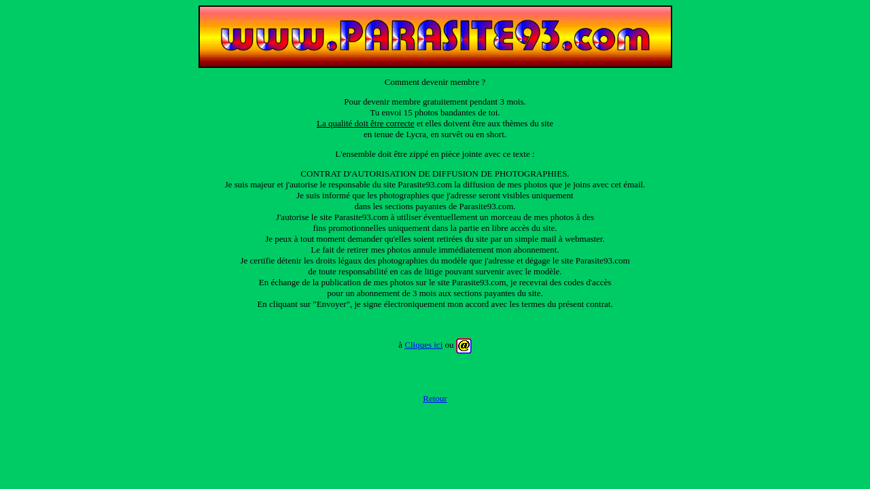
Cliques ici (423, 345)
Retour (435, 398)
